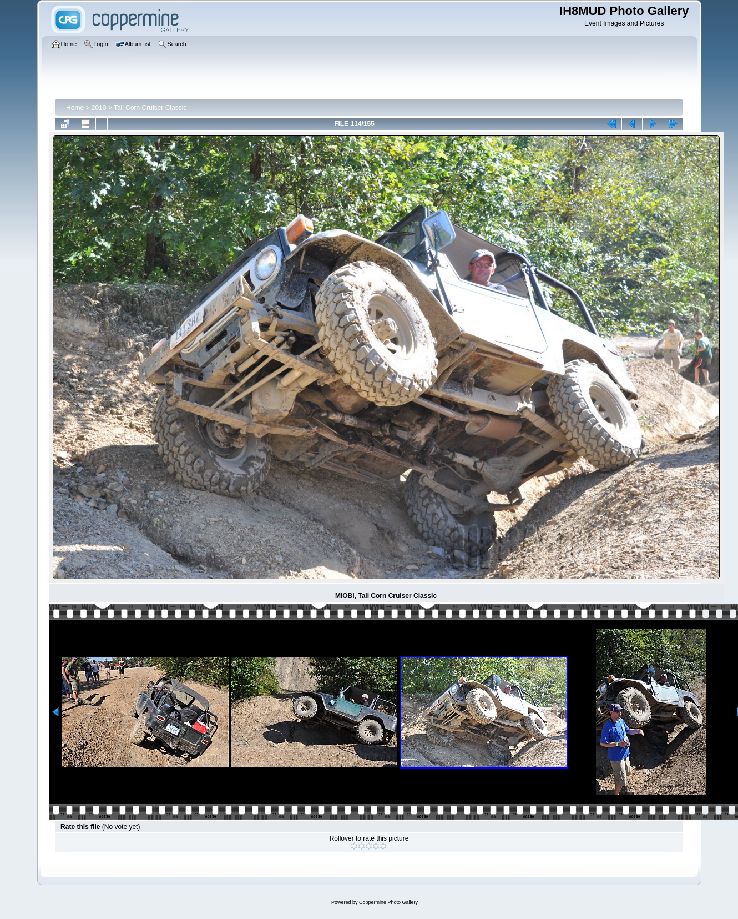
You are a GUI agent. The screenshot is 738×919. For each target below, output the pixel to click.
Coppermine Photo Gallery (388, 902)
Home (75, 108)
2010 (99, 108)
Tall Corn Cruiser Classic (150, 108)
